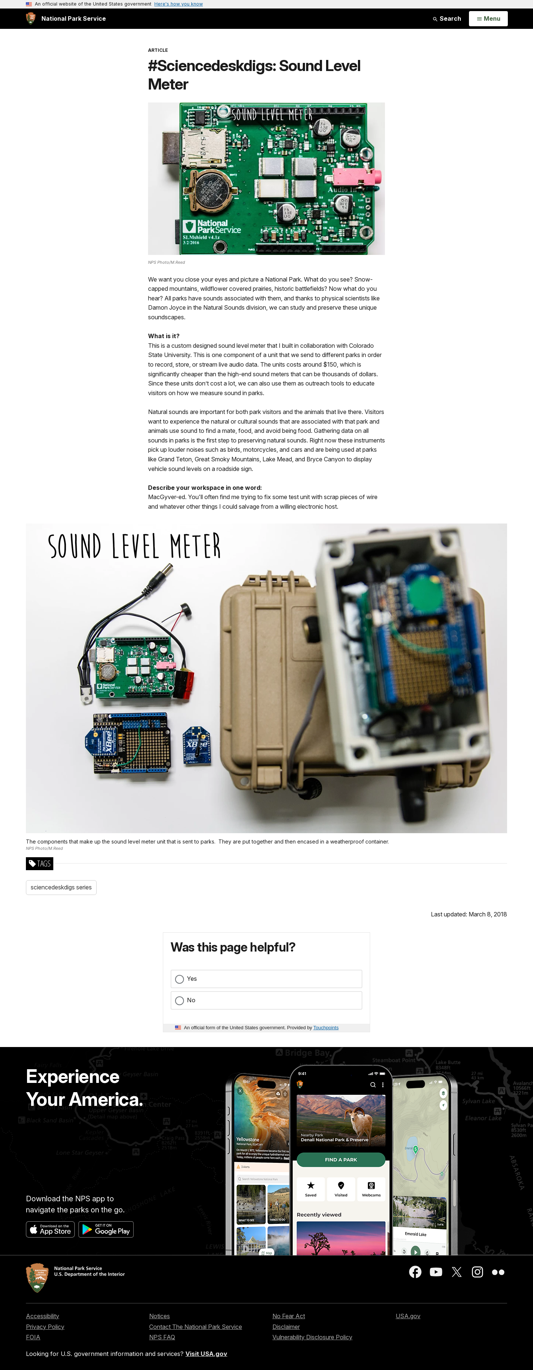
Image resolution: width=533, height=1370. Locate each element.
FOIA (33, 1337)
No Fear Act (288, 1316)
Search (446, 18)
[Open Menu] (488, 19)
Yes (192, 978)
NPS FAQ (162, 1337)
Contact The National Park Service (195, 1326)
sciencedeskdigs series (61, 887)
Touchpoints (326, 1027)
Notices (159, 1316)
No (191, 1000)
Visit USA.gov (206, 1353)
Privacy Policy (45, 1326)
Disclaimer (286, 1326)
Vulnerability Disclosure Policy (312, 1337)
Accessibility (42, 1316)
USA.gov (408, 1316)
